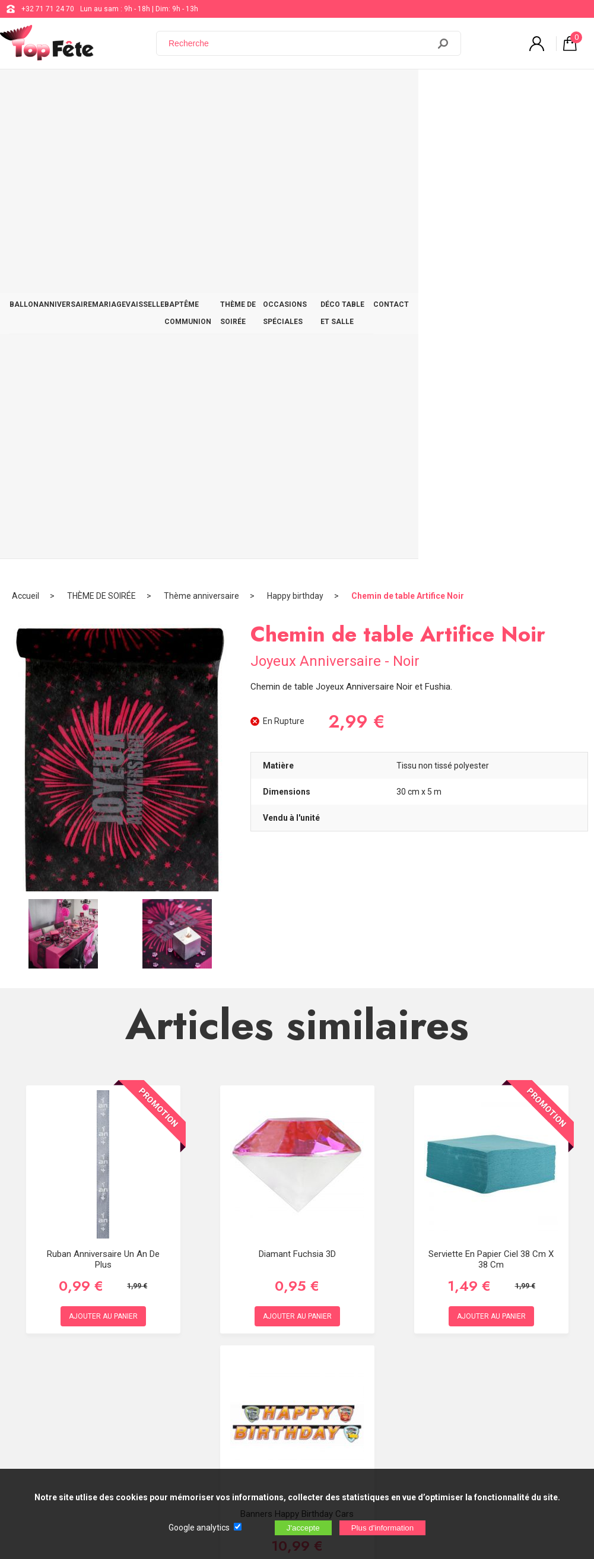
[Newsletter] (196, 1460)
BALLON (28, 90)
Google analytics (199, 1527)
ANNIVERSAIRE (77, 90)
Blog (301, 1353)
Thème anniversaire (201, 127)
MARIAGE (130, 90)
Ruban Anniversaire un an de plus (103, 791)
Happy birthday (295, 127)
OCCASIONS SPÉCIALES (406, 90)
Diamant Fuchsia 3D (297, 785)
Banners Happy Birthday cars (297, 1045)
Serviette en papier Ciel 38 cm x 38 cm (491, 791)
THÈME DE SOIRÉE (324, 90)
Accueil (25, 127)
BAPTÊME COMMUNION (242, 90)
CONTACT (562, 90)
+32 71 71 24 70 (47, 9)
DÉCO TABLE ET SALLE (497, 90)
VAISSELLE (174, 90)
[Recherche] (300, 43)
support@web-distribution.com (344, 1323)
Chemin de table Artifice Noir (407, 127)
